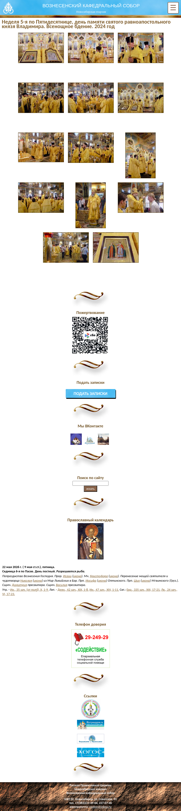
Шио (137, 580)
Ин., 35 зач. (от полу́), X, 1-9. (29, 590)
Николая (26, 580)
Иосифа (90, 580)
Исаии (67, 576)
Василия (61, 585)
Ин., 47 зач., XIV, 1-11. (104, 590)
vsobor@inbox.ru (100, 807)
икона (77, 576)
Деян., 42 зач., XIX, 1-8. (73, 590)
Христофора (99, 576)
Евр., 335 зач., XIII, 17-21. (144, 590)
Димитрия (19, 585)
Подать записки (91, 393)
